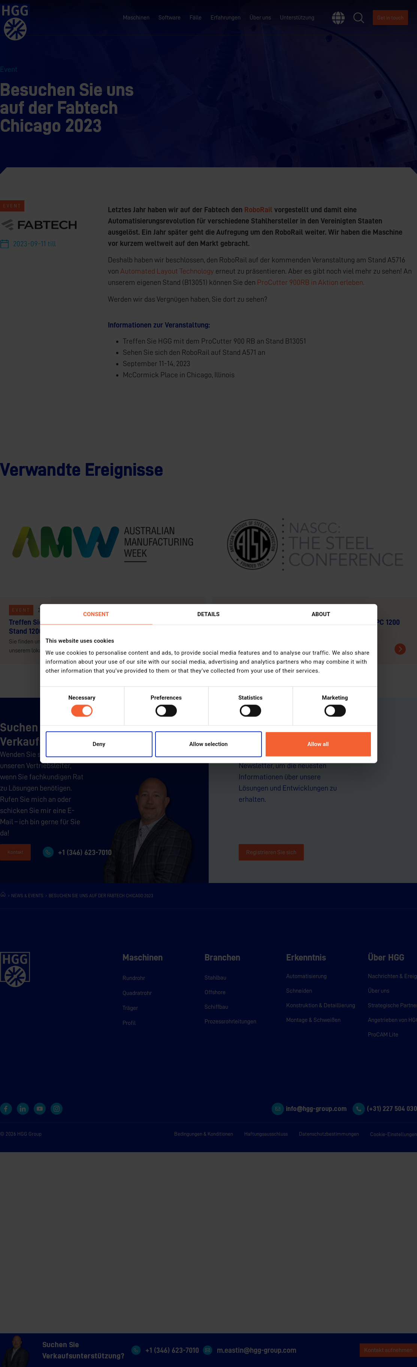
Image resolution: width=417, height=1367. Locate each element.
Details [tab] (208, 614)
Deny (99, 743)
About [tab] (321, 614)
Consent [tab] (96, 614)
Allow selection (208, 743)
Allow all (318, 743)
